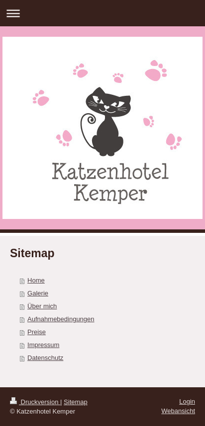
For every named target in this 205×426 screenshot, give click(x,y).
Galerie (37, 293)
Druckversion (35, 402)
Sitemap (76, 402)
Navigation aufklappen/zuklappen (102, 13)
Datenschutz (45, 357)
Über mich (42, 306)
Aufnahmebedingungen (60, 319)
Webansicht (178, 411)
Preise (36, 332)
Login (187, 401)
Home (36, 280)
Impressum (43, 345)
